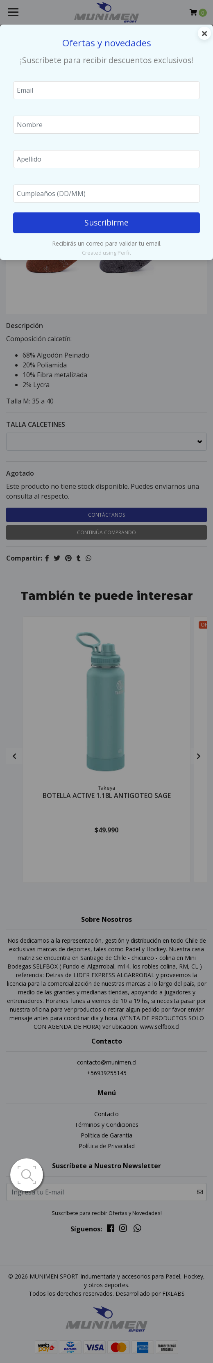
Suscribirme (106, 222)
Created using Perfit (106, 252)
